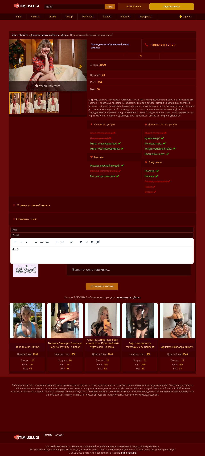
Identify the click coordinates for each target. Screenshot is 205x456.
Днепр (69, 16)
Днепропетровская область (44, 35)
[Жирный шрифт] (15, 242)
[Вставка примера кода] (87, 242)
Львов (52, 16)
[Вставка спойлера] (92, 242)
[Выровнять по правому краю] (47, 242)
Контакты (48, 435)
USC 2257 (59, 435)
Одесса (35, 16)
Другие (185, 16)
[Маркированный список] (56, 242)
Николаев (87, 16)
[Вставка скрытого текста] (98, 242)
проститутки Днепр (129, 297)
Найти (110, 6)
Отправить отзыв (102, 286)
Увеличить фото (47, 86)
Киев (18, 16)
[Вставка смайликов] (71, 242)
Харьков (125, 16)
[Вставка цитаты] (81, 242)
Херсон (107, 16)
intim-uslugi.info (20, 35)
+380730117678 (160, 45)
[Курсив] (21, 242)
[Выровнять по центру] (41, 242)
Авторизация (133, 6)
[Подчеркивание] (26, 242)
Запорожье (146, 16)
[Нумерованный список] (62, 242)
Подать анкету (172, 6)
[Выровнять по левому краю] (36, 242)
